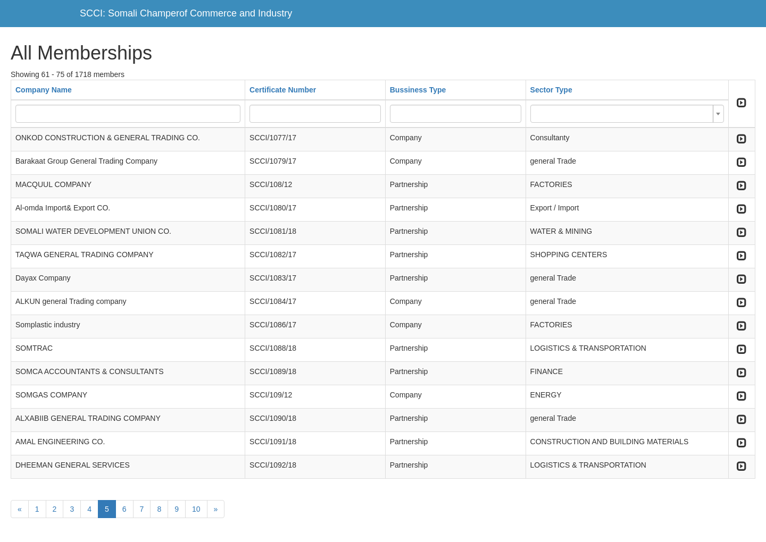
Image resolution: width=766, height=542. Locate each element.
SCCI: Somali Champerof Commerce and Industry (186, 13)
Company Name (43, 90)
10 (196, 509)
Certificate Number (282, 90)
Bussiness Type (418, 90)
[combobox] (627, 114)
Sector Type (551, 90)
